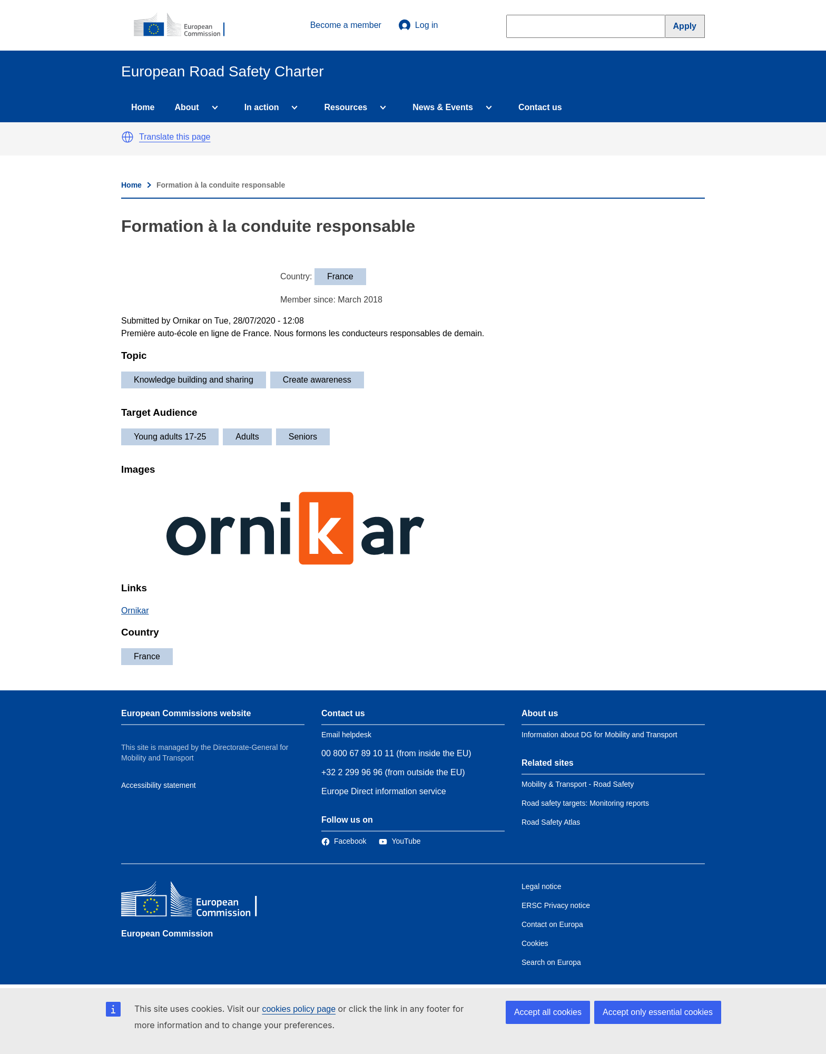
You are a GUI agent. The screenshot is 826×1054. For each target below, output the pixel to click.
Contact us (540, 107)
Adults (247, 436)
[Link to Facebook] (343, 841)
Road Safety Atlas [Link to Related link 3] (551, 822)
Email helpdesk (346, 734)
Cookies (535, 943)
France (147, 656)
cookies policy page (299, 1008)
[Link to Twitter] (399, 841)
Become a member (345, 25)
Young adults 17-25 (170, 436)
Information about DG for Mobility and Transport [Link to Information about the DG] (599, 734)
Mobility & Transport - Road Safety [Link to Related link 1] (578, 784)
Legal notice (542, 886)
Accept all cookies (548, 1012)
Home (142, 107)
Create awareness (317, 379)
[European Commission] (185, 25)
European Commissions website (186, 713)
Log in (418, 25)
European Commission (167, 933)
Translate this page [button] (174, 136)
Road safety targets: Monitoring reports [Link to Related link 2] (585, 803)
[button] (127, 137)
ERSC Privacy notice (556, 905)
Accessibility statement (158, 785)
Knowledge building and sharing (193, 379)
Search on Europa (551, 962)
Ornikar (135, 610)
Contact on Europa (552, 924)
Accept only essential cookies (658, 1012)
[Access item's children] (213, 107)
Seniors (303, 436)
